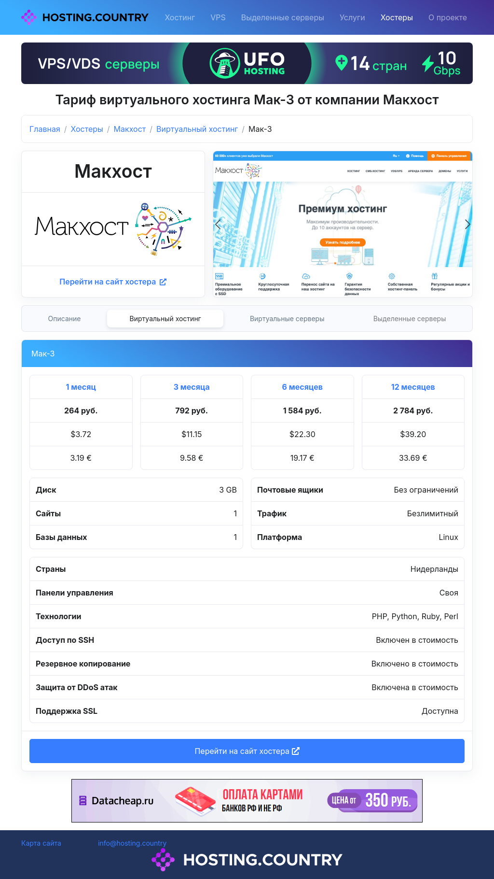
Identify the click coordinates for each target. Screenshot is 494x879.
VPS (218, 17)
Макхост (130, 129)
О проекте (447, 17)
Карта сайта (41, 843)
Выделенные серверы (282, 17)
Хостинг (180, 17)
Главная (44, 129)
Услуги (352, 17)
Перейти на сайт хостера (112, 281)
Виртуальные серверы (287, 318)
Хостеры (397, 17)
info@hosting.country (132, 843)
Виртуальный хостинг (197, 129)
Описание (64, 318)
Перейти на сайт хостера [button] (246, 751)
